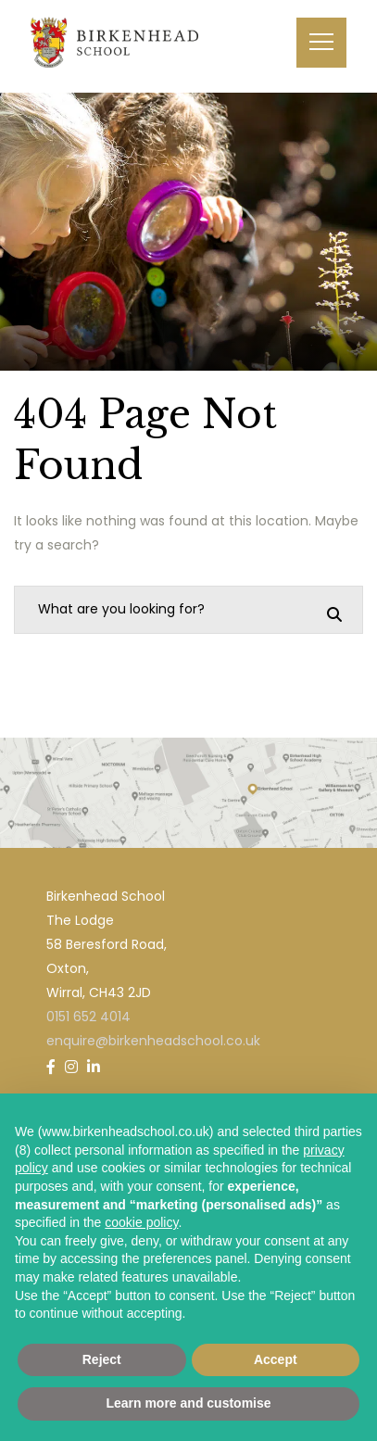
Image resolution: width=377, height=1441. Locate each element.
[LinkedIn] (93, 1067)
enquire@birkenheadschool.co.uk (153, 1040)
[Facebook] (51, 1067)
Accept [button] (275, 1359)
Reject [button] (101, 1359)
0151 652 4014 (88, 1016)
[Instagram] (71, 1067)
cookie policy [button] (141, 1222)
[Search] (334, 614)
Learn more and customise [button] (188, 1403)
